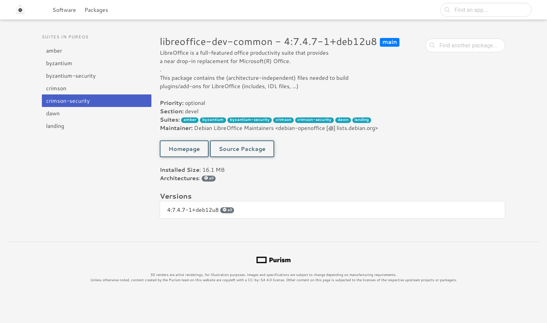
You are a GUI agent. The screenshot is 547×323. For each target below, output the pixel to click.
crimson (56, 88)
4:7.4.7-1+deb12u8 (200, 210)
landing (55, 126)
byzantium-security (71, 75)
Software (64, 10)
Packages (96, 10)
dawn (53, 113)
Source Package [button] (242, 149)
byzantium (59, 63)
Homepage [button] (184, 149)
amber (54, 50)
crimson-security (68, 101)
